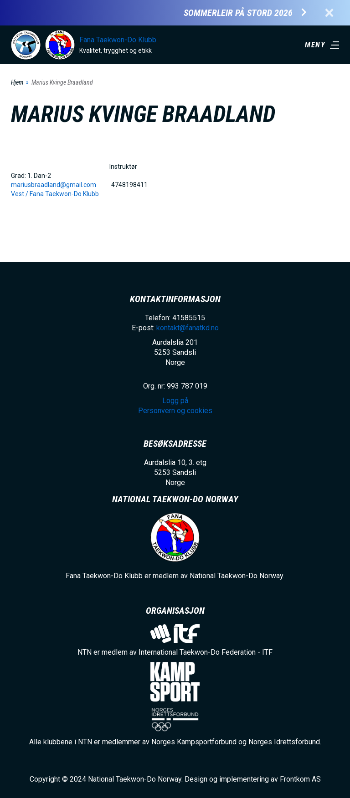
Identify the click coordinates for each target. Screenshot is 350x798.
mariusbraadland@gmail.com (53, 184)
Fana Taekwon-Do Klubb (117, 39)
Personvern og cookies (175, 410)
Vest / (20, 193)
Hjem (17, 82)
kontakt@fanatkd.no (187, 327)
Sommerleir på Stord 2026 (238, 13)
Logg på (175, 400)
